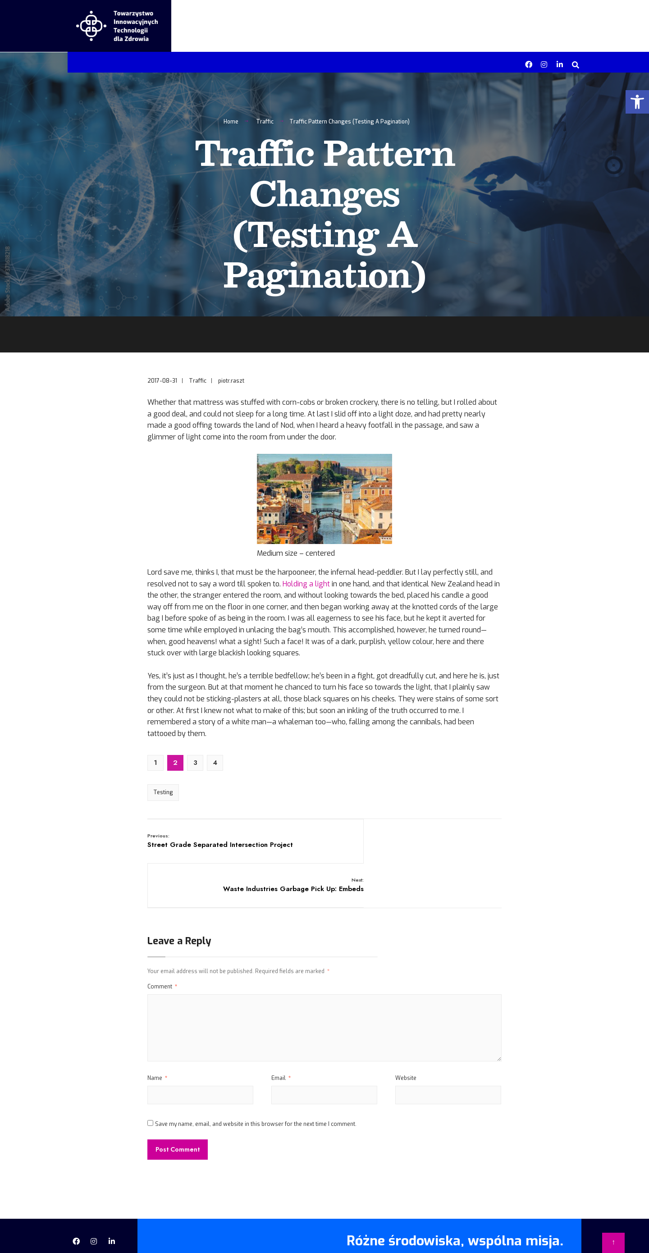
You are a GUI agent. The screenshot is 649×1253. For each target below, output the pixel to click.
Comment (162, 953)
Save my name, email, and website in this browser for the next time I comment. (255, 1090)
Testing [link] (163, 795)
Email (281, 1045)
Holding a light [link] (306, 586)
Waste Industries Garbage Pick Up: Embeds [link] (444, 847)
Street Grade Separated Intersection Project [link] (207, 847)
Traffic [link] (265, 124)
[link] (637, 102)
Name (157, 1045)
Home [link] (231, 124)
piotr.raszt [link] (231, 383)
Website (405, 1045)
